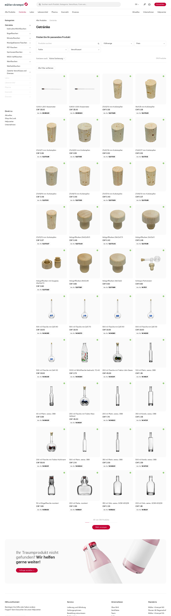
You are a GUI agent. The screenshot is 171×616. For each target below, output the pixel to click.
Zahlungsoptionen (74, 610)
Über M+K (115, 607)
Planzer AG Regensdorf (157, 610)
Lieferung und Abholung (76, 607)
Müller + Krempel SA (156, 613)
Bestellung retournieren (76, 613)
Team (113, 613)
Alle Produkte (41, 20)
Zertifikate (115, 610)
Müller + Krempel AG (156, 607)
